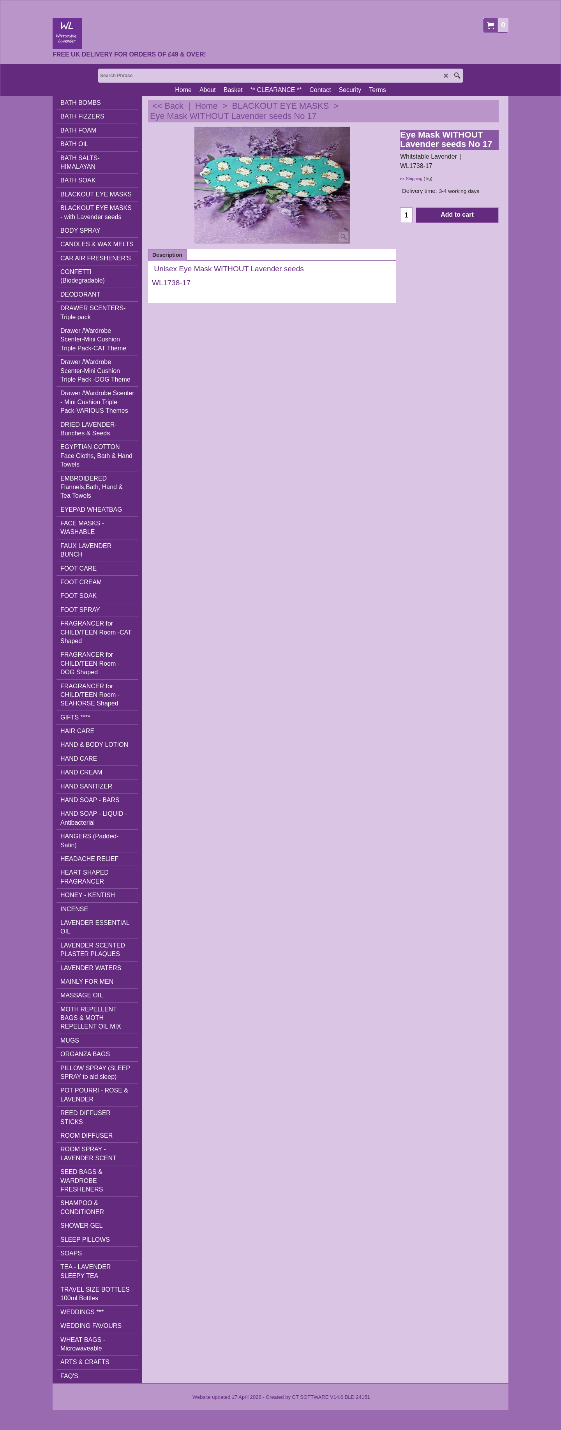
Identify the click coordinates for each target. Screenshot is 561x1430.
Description (167, 255)
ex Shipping (411, 178)
